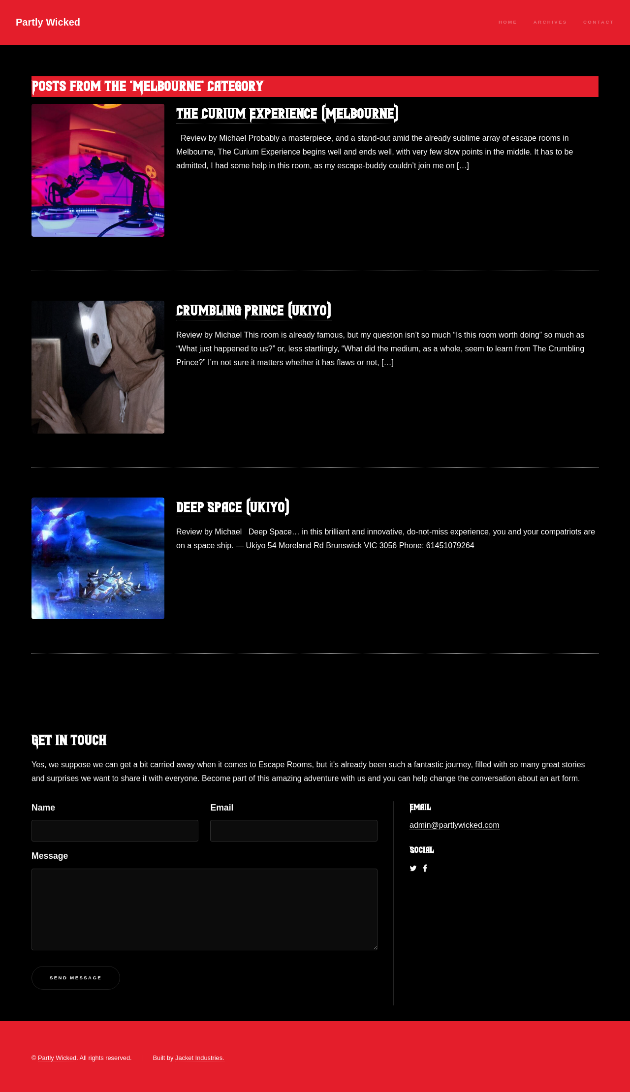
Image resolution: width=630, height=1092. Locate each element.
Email (221, 808)
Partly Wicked (48, 22)
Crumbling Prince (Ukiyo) (254, 311)
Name (43, 808)
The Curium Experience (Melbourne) (287, 114)
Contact (598, 22)
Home (508, 22)
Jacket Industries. (199, 1057)
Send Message (76, 978)
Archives (550, 22)
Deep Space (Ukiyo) (233, 508)
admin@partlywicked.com (455, 825)
